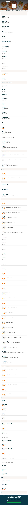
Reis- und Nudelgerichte (7, 10)
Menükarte (8, 1)
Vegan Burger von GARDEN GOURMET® (19, 10)
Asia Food (25, 10)
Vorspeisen (12, 10)
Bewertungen (12, 1)
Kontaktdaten (17, 1)
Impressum (21, 1)
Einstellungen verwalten (9, 499)
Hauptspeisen (2, 10)
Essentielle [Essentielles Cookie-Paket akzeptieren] (14, 503)
